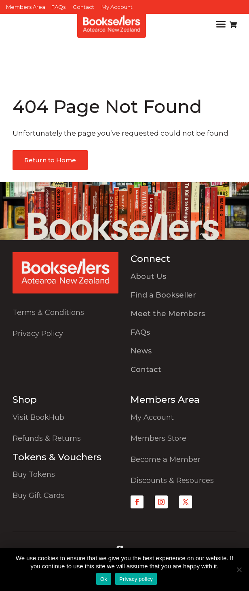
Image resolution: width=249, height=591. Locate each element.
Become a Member (165, 459)
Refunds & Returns (47, 438)
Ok (103, 579)
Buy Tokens (34, 474)
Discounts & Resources (172, 480)
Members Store (158, 438)
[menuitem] (183, 278)
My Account (117, 7)
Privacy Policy (38, 333)
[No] (239, 569)
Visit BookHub (38, 417)
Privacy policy (136, 579)
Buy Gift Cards (39, 495)
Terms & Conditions (48, 312)
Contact (83, 7)
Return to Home (50, 160)
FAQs (58, 7)
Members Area (25, 7)
